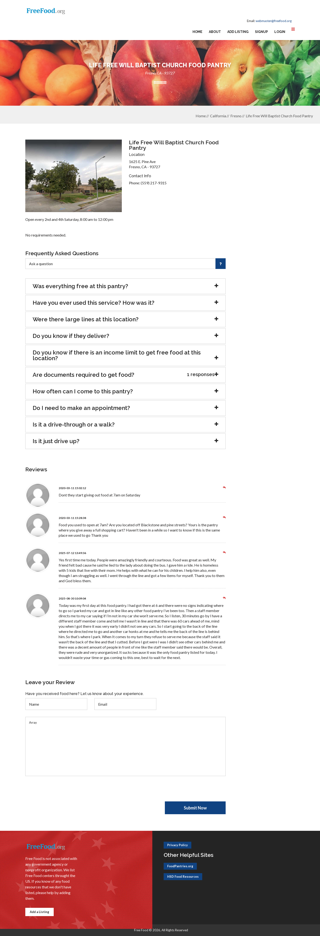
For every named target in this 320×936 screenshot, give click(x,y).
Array (125, 746)
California (218, 116)
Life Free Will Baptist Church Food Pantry (279, 116)
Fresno (235, 116)
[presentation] (61, 792)
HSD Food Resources (183, 876)
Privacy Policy (177, 845)
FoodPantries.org (180, 866)
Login (279, 32)
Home (197, 32)
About (215, 32)
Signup (261, 32)
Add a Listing (39, 912)
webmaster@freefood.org (274, 21)
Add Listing (238, 32)
